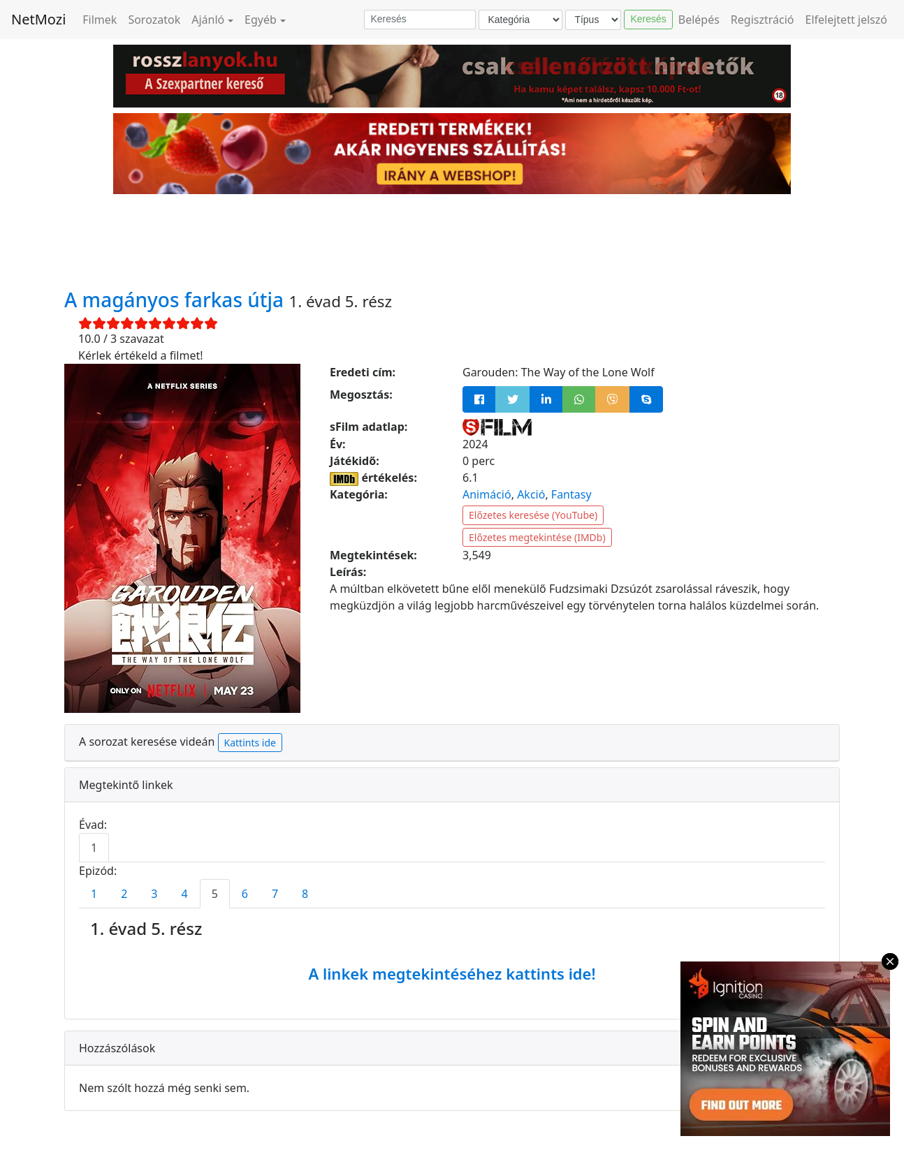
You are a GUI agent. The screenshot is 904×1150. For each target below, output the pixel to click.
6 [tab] (245, 893)
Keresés (648, 18)
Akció (531, 494)
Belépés (699, 19)
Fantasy (571, 494)
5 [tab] (215, 893)
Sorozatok (154, 19)
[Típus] (593, 20)
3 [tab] (154, 893)
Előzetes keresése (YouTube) (533, 515)
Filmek (99, 19)
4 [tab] (184, 893)
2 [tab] (124, 893)
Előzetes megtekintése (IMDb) (537, 537)
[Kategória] (520, 20)
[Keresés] (420, 19)
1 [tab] (94, 847)
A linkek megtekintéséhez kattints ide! (451, 973)
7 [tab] (275, 893)
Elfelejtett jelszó (846, 19)
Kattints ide (250, 742)
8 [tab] (305, 893)
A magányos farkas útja (176, 299)
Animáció (486, 494)
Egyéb (261, 19)
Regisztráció (762, 19)
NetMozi (38, 19)
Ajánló (207, 19)
